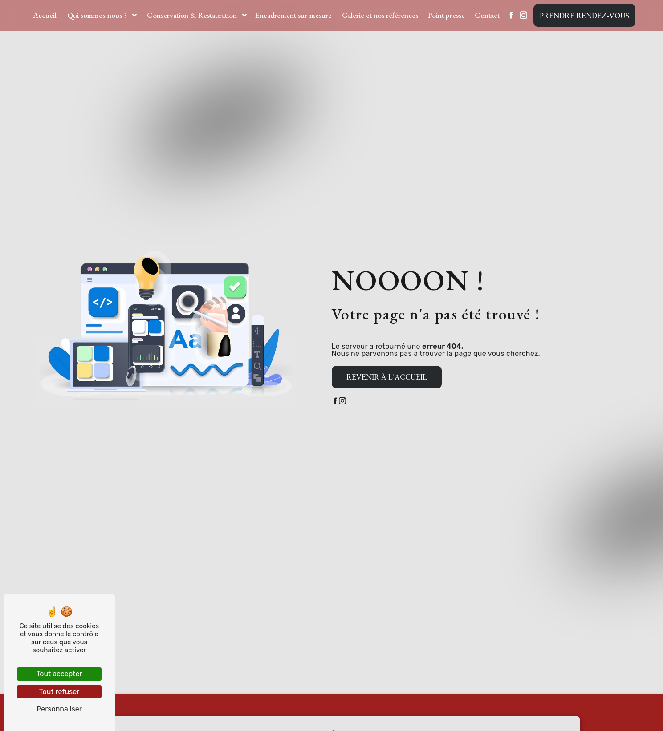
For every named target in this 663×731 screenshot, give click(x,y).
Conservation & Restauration (192, 15)
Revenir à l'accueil (386, 376)
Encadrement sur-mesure (293, 15)
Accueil (45, 15)
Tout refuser (59, 691)
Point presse (446, 15)
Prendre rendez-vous (584, 15)
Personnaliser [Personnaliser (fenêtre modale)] (59, 709)
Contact (487, 15)
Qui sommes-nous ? (97, 15)
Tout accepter (59, 674)
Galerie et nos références (380, 15)
